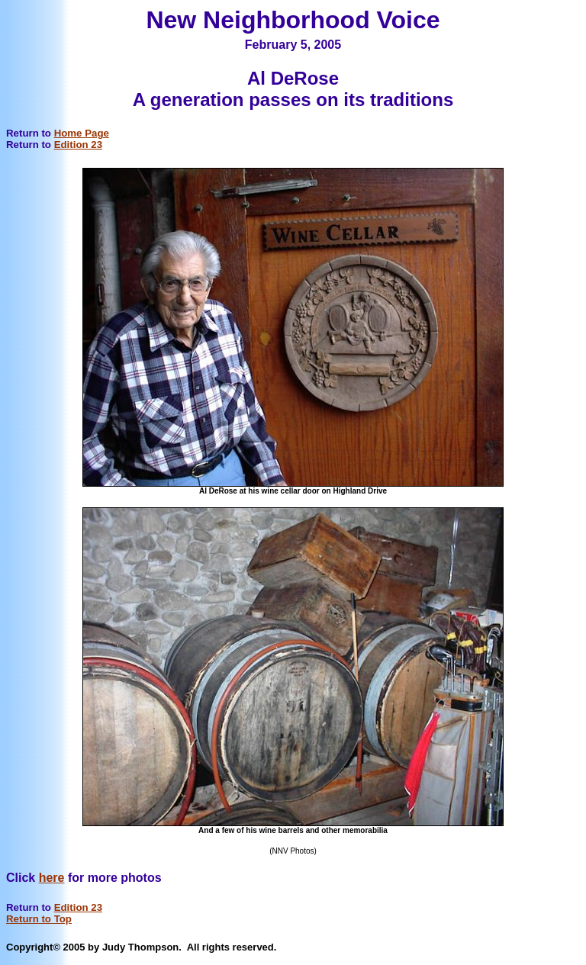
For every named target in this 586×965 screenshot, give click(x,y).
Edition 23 (78, 144)
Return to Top (39, 919)
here (52, 877)
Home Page (81, 133)
